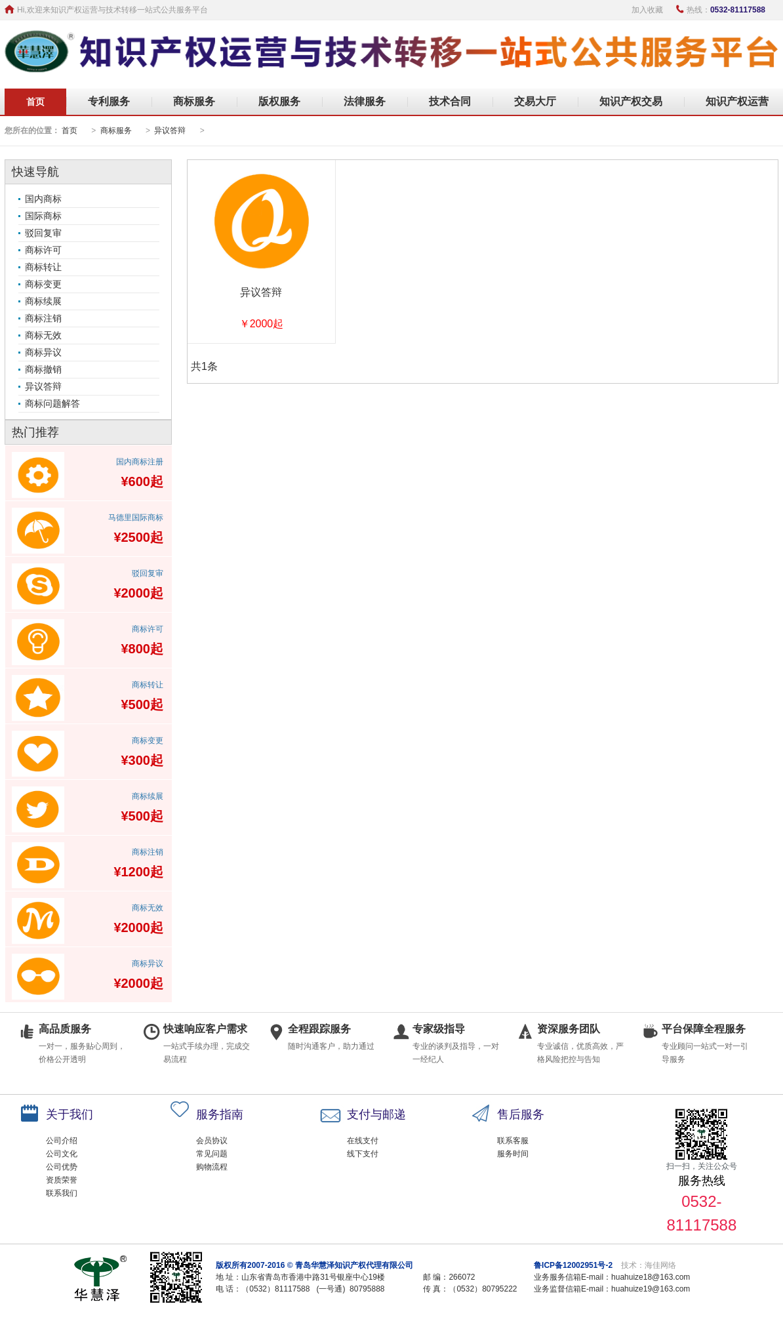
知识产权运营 (737, 101)
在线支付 (362, 1140)
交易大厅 (535, 101)
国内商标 (43, 198)
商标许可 (43, 250)
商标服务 (194, 101)
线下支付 (362, 1153)
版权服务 (279, 101)
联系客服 (513, 1140)
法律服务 (365, 101)
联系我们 (61, 1193)
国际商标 (43, 216)
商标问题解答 (52, 403)
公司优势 (61, 1166)
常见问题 (212, 1153)
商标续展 (43, 301)
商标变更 (43, 284)
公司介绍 (61, 1140)
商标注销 (43, 318)
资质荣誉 (61, 1180)
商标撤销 (43, 369)
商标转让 (43, 267)
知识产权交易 (630, 101)
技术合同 (450, 101)
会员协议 (212, 1140)
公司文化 (61, 1153)
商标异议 (43, 352)
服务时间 (513, 1153)
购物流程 (212, 1166)
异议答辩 (170, 130)
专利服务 (109, 101)
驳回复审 (43, 233)
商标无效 (43, 335)
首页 (35, 101)
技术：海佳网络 (648, 1265)
